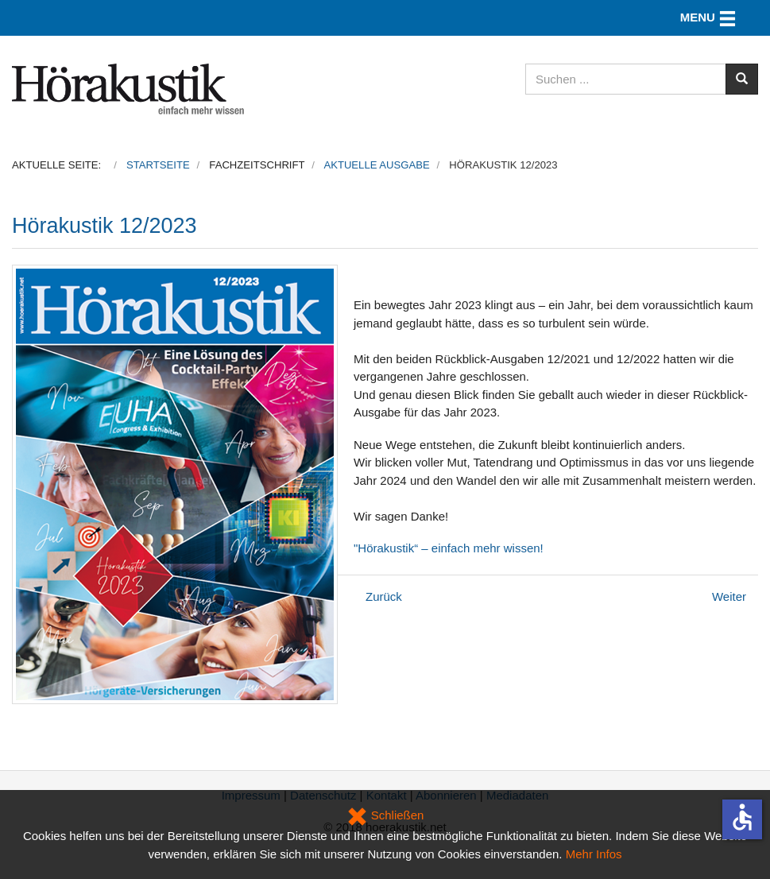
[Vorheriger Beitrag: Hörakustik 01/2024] (384, 596)
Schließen (385, 815)
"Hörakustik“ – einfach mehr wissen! (449, 548)
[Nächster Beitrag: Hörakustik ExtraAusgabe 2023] (729, 596)
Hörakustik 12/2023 (104, 226)
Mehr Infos (594, 854)
